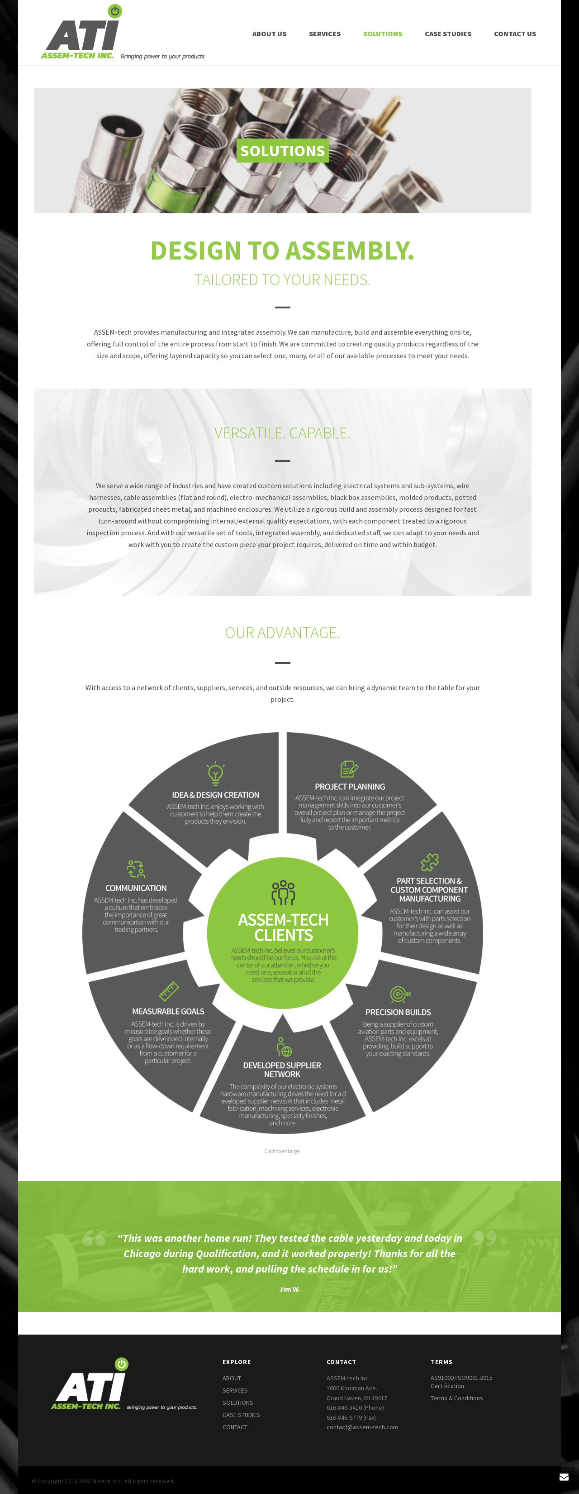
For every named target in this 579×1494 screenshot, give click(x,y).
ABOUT (232, 1378)
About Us (269, 33)
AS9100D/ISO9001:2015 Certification (462, 1382)
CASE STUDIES (241, 1415)
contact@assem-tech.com (362, 1427)
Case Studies (448, 33)
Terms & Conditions (457, 1398)
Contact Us (515, 33)
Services (325, 33)
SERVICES (235, 1390)
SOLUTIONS (238, 1402)
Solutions (382, 33)
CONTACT (235, 1427)
